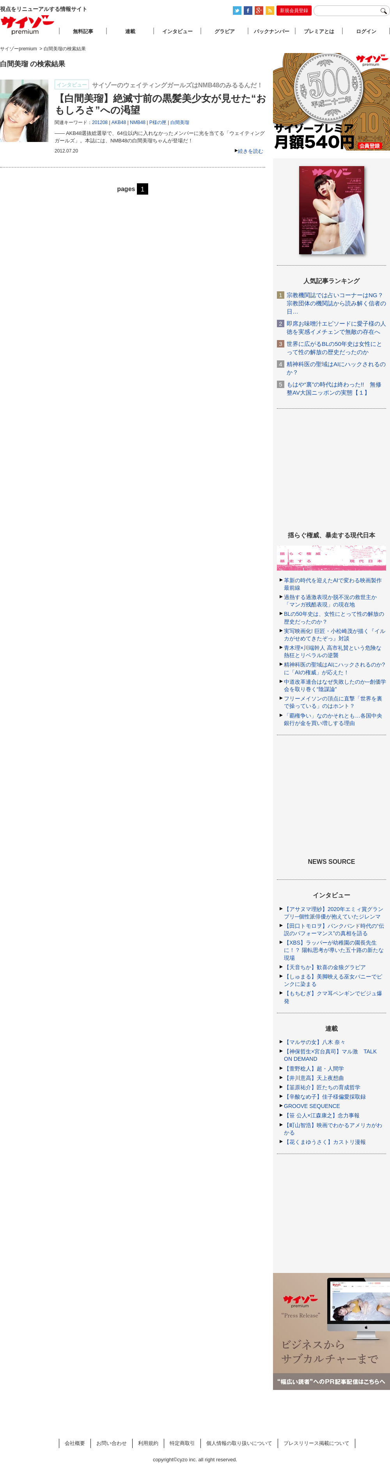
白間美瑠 (179, 122)
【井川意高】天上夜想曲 (314, 1078)
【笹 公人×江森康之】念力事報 (322, 1115)
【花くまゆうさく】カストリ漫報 (325, 1142)
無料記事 (83, 31)
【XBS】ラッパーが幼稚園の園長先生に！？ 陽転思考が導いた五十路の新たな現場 (334, 950)
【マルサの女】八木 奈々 (315, 1042)
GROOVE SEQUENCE (312, 1106)
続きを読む (250, 151)
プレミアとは (319, 31)
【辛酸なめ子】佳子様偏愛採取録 (325, 1097)
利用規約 (148, 1443)
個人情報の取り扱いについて (239, 1443)
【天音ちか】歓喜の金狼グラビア (325, 967)
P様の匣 (158, 122)
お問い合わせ (111, 1443)
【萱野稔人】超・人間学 (314, 1068)
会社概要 (75, 1443)
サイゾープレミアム (27, 25)
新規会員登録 (294, 10)
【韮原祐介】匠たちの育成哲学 (322, 1087)
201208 (100, 122)
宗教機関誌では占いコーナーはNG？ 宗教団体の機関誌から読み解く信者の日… (336, 303)
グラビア (224, 31)
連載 (130, 31)
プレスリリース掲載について (316, 1443)
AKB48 (119, 122)
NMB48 (137, 122)
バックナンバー (271, 31)
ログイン (366, 31)
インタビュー (177, 31)
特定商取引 (182, 1443)
